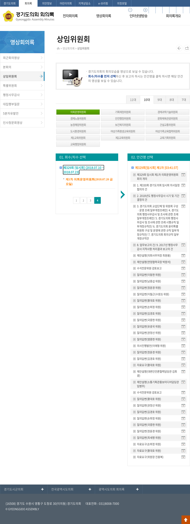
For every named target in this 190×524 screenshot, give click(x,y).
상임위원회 (10, 76)
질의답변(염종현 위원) (149, 339)
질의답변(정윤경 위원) (149, 288)
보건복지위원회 (123, 125)
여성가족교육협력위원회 (167, 131)
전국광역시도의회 (62, 489)
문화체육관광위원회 (168, 118)
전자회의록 (70, 15)
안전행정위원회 (123, 118)
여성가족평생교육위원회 (123, 131)
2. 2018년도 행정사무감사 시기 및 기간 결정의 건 (158, 198)
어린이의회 (66, 3)
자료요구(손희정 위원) (149, 444)
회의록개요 (173, 15)
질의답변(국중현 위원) (149, 320)
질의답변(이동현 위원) (149, 275)
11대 (133, 99)
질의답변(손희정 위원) (149, 307)
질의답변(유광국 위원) (149, 326)
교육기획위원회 (167, 138)
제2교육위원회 (122, 138)
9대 (160, 99)
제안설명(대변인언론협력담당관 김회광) (157, 373)
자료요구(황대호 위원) (149, 365)
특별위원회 (10, 85)
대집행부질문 (11, 104)
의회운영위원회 (78, 112)
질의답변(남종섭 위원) (149, 281)
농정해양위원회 (78, 125)
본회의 (7, 67)
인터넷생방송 (138, 15)
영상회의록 (103, 15)
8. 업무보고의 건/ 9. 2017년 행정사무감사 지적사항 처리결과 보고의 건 (157, 247)
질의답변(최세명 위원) (149, 438)
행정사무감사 (11, 94)
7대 (184, 99)
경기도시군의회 (13, 489)
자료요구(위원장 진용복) (150, 457)
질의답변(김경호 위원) (149, 313)
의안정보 (47, 3)
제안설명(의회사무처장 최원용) (154, 255)
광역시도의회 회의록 (112, 489)
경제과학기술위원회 (168, 112)
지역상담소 (84, 3)
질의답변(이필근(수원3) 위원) (153, 294)
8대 (172, 99)
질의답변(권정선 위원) (149, 333)
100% (137, 10)
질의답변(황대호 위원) (149, 300)
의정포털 (122, 3)
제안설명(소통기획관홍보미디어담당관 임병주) (158, 384)
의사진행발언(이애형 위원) (151, 346)
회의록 (28, 3)
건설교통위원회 (167, 125)
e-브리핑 (103, 3)
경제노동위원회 (78, 118)
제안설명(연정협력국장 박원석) (154, 262)
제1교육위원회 (78, 138)
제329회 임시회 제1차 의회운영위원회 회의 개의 (157, 177)
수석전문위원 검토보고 (149, 268)
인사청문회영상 (12, 122)
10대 (147, 99)
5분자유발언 (11, 113)
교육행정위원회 (78, 144)
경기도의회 (10, 3)
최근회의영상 (11, 57)
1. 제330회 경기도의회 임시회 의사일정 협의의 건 (158, 187)
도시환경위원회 (78, 131)
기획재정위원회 (123, 112)
